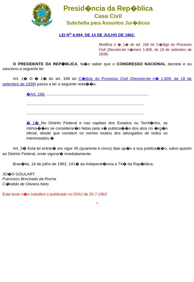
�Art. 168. (35, 94)
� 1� (33, 123)
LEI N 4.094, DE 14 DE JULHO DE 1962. (97, 35)
